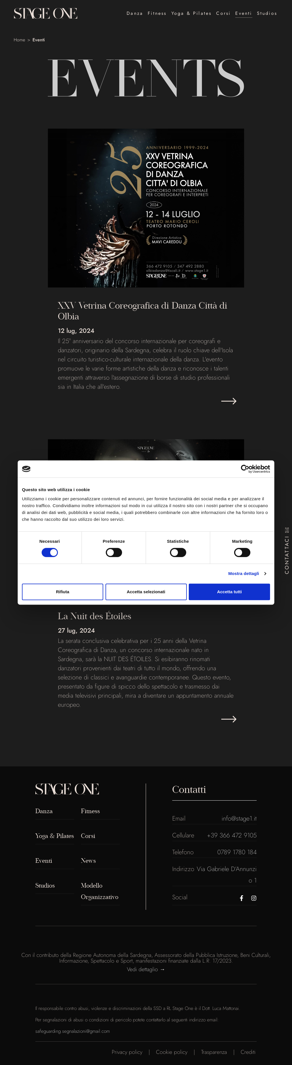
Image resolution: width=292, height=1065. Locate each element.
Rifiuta (62, 591)
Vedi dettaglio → (146, 969)
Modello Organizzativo (99, 891)
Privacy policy (127, 1052)
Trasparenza (214, 1052)
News (88, 860)
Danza (135, 13)
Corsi (223, 13)
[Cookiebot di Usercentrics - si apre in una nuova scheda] (245, 469)
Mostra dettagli (243, 573)
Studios (267, 13)
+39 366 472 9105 (232, 835)
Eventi (243, 13)
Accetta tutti (229, 591)
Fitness (157, 13)
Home (19, 40)
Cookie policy (171, 1052)
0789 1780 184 (237, 852)
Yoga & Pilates (191, 13)
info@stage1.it (239, 818)
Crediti (248, 1052)
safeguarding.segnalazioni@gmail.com (72, 1031)
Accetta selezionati (146, 591)
